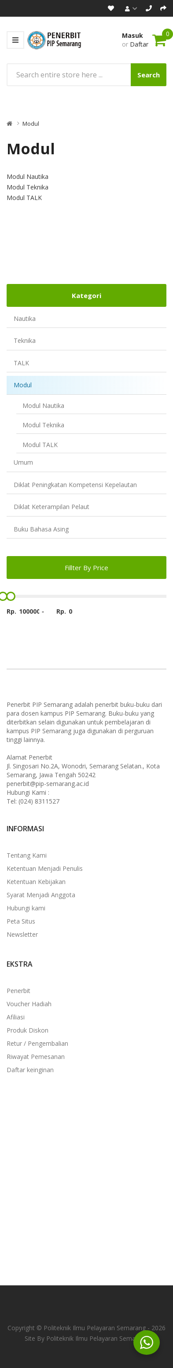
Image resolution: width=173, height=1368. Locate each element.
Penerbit (18, 990)
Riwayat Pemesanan (36, 1056)
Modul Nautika (43, 405)
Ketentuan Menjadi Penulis (45, 868)
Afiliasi (16, 1017)
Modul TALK (40, 444)
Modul (30, 123)
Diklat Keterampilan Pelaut (51, 506)
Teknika (25, 340)
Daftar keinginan (30, 1070)
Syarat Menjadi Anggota (41, 895)
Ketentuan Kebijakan (36, 881)
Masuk (132, 35)
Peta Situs (21, 921)
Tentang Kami (27, 855)
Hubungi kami (26, 908)
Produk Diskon (27, 1030)
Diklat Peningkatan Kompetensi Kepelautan (75, 484)
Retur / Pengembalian (37, 1043)
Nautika (25, 318)
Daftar (139, 44)
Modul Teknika (43, 425)
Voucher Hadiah (29, 1004)
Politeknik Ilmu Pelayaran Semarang (97, 1338)
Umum (23, 462)
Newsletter (22, 934)
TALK (21, 363)
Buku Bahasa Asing (41, 529)
